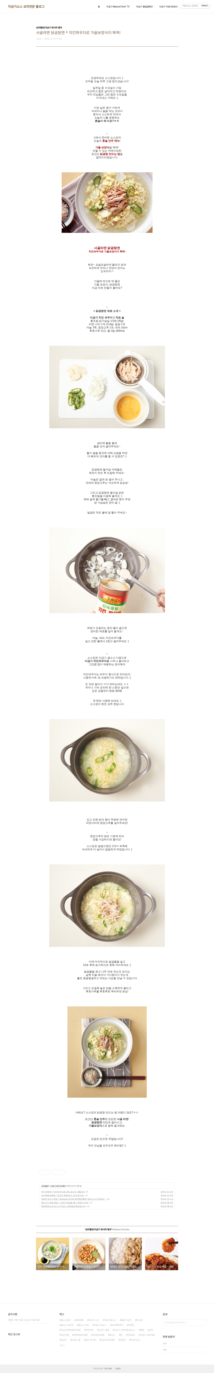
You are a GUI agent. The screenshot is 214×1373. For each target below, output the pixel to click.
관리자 (118, 1369)
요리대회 (80, 1320)
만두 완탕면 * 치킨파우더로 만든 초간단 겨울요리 (63, 1192)
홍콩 (142, 1330)
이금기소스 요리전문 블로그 (26, 7)
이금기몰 (65, 1335)
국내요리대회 (98, 1335)
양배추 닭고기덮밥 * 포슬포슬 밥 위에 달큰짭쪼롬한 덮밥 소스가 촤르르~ (73, 1199)
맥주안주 (90, 1330)
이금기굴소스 (110, 1320)
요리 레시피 (90, 1340)
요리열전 (45, 1186)
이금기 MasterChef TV (118, 6)
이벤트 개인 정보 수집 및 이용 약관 (24, 1320)
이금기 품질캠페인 (144, 6)
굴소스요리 (66, 1320)
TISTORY (108, 1369)
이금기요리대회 (108, 1340)
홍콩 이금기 (126, 1320)
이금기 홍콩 (103, 1330)
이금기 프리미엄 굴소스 (124, 1330)
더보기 (61, 1345)
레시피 (139, 1320)
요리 (151, 1330)
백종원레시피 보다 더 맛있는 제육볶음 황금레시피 (63, 1206)
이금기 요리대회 (147, 1335)
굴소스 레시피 (67, 1325)
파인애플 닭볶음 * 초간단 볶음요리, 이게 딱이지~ (63, 1195)
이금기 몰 (76, 1340)
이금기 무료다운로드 (168, 6)
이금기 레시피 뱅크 (58, 1186)
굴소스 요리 (83, 1325)
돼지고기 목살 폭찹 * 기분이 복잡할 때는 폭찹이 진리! (65, 1203)
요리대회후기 (117, 1325)
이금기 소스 (94, 1320)
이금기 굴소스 (100, 1325)
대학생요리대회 (81, 1335)
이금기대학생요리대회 (71, 1330)
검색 (203, 1322)
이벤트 (131, 1325)
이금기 (64, 1340)
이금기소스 (135, 1340)
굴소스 (112, 1335)
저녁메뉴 (131, 1335)
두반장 (123, 1340)
